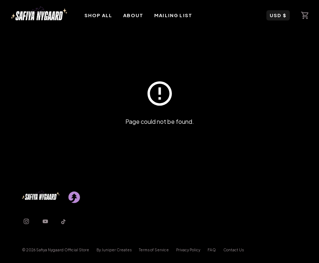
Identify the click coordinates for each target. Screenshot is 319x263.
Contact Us (233, 250)
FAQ (212, 250)
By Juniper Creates (114, 250)
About (133, 15)
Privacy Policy (188, 250)
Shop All (98, 15)
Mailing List (173, 15)
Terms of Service (154, 250)
